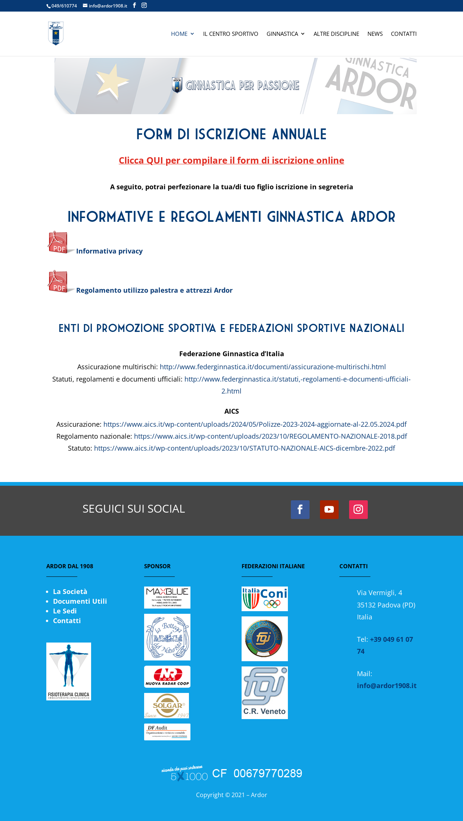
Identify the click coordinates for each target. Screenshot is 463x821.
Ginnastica (282, 34)
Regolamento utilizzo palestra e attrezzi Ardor (139, 290)
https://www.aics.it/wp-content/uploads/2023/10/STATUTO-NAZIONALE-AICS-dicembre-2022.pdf (244, 448)
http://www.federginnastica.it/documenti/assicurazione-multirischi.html (273, 366)
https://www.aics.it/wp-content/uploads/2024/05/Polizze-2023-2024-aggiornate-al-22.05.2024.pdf (255, 424)
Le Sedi (65, 610)
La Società (70, 591)
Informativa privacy (109, 250)
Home (179, 34)
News (375, 34)
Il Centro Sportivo (230, 34)
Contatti (404, 34)
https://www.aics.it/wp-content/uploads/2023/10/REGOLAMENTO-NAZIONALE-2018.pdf (270, 436)
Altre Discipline (336, 34)
